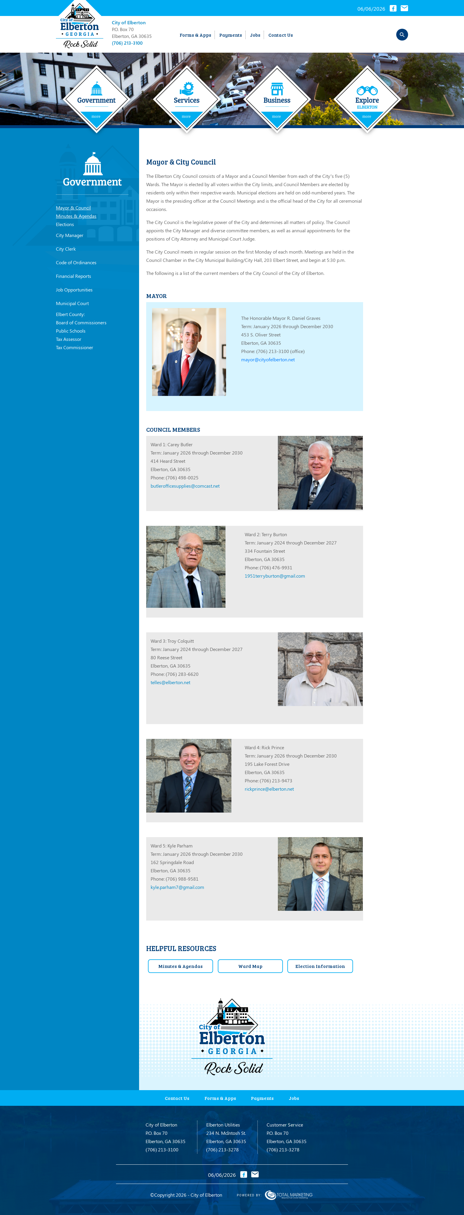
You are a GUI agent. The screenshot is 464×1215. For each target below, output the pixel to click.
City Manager (69, 235)
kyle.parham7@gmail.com (177, 887)
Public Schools (71, 331)
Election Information (320, 966)
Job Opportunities (74, 289)
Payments (230, 35)
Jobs (255, 35)
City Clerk (66, 249)
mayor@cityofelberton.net (268, 359)
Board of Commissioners (81, 322)
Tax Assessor (68, 339)
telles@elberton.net (170, 682)
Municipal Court (72, 303)
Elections (65, 224)
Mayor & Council (73, 207)
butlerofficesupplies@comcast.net (185, 486)
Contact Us (280, 35)
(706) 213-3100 (127, 43)
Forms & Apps (195, 35)
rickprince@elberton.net (269, 789)
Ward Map (250, 966)
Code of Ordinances (76, 262)
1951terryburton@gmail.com (275, 576)
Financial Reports (73, 276)
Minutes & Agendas (76, 216)
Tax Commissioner (74, 347)
